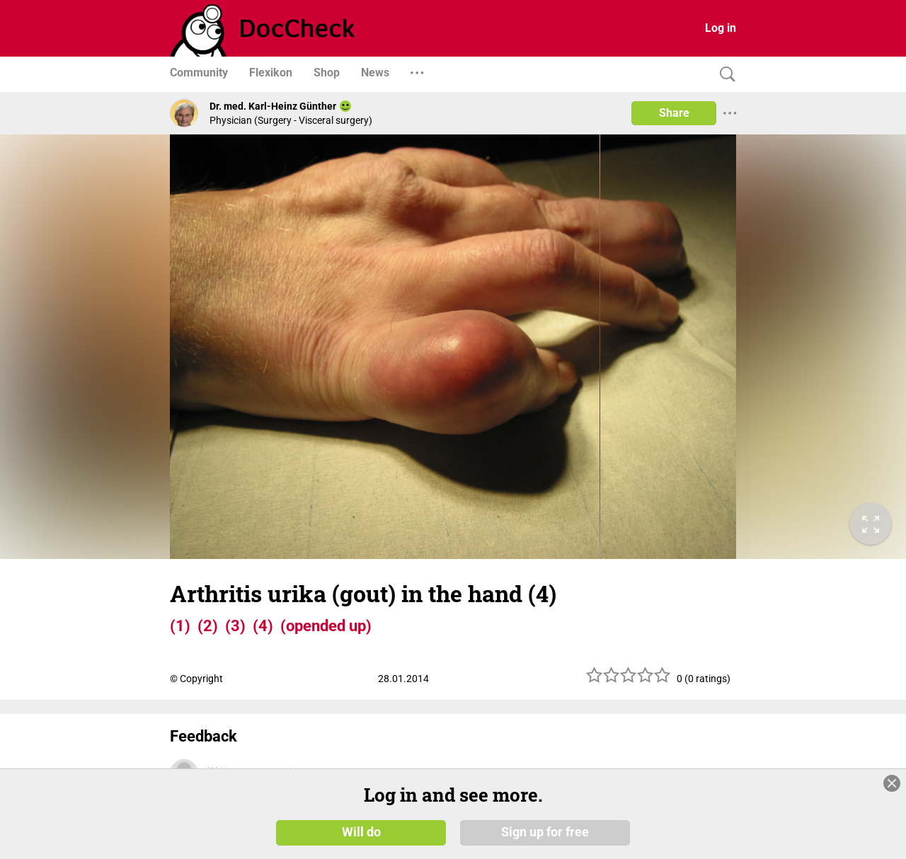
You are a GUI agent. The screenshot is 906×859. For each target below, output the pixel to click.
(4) (263, 626)
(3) (235, 626)
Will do (361, 832)
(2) (207, 626)
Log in (720, 28)
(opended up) (326, 626)
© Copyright (196, 678)
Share (674, 113)
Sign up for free (545, 832)
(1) (180, 626)
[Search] (724, 75)
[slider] (628, 680)
